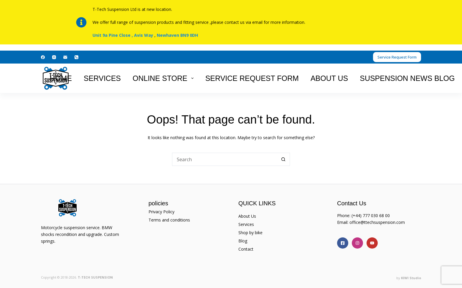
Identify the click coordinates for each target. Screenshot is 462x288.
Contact (245, 249)
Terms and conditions (169, 220)
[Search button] (283, 159)
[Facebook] (43, 57)
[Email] (65, 57)
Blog (242, 241)
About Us (329, 78)
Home (61, 78)
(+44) (357, 215)
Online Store (164, 78)
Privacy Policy (161, 211)
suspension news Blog (407, 78)
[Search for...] (224, 159)
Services (102, 78)
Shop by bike (250, 232)
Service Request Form (397, 57)
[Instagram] (54, 57)
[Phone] (76, 57)
